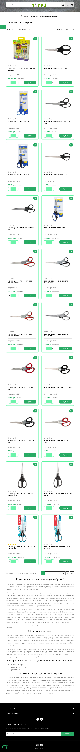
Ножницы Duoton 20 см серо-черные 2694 (56, 335)
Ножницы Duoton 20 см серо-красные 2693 (20, 335)
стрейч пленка (15, 670)
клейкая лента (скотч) (18, 667)
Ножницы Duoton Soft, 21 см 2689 (56, 441)
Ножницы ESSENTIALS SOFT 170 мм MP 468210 (22, 548)
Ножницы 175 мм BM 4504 (18, 121)
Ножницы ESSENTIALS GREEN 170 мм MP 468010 (20, 494)
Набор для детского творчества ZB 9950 (21, 69)
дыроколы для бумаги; (18, 664)
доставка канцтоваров (33, 693)
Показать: (60, 29)
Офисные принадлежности (32, 16)
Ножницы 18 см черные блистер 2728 (57, 122)
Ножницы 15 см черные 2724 (55, 68)
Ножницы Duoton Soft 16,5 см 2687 (21, 388)
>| (72, 573)
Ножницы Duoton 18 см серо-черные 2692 (56, 282)
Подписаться (67, 734)
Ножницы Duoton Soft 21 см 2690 (58, 387)
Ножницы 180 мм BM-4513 (18, 174)
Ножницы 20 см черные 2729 (55, 174)
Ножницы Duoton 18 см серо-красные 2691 (20, 282)
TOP (5, 747)
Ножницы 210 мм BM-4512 (54, 228)
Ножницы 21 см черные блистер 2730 (21, 229)
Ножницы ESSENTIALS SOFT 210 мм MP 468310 (57, 548)
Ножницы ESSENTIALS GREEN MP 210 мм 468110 (58, 494)
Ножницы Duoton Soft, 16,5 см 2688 (21, 441)
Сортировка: (10, 29)
